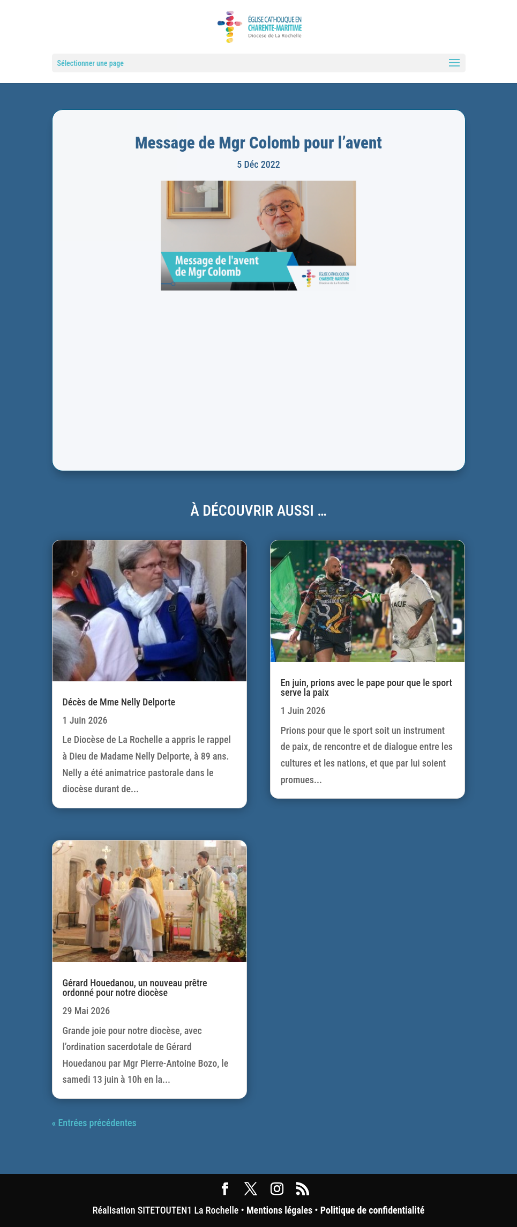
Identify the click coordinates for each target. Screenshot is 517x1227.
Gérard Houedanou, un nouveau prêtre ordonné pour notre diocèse (135, 987)
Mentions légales (279, 1210)
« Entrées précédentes (94, 1122)
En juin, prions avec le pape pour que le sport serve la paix (366, 687)
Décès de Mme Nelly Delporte (119, 702)
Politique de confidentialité (372, 1210)
